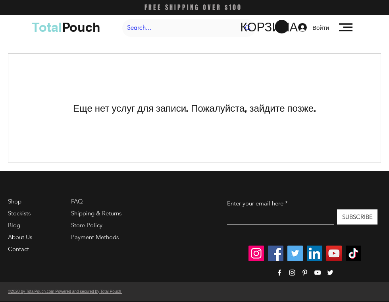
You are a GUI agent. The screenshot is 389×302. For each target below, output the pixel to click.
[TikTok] (353, 253)
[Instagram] (256, 253)
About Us (20, 237)
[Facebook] (275, 253)
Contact (18, 249)
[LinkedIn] (314, 253)
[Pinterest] (305, 273)
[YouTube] (334, 253)
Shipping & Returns (96, 213)
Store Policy (86, 225)
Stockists (19, 213)
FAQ (77, 201)
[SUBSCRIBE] (357, 217)
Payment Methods (95, 237)
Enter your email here (255, 203)
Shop (14, 201)
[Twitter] (295, 253)
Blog (14, 225)
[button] (264, 27)
